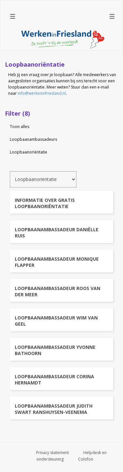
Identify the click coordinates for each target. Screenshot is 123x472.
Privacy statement (52, 452)
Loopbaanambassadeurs (33, 139)
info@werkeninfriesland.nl (42, 93)
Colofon (85, 459)
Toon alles (19, 126)
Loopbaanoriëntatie (28, 152)
